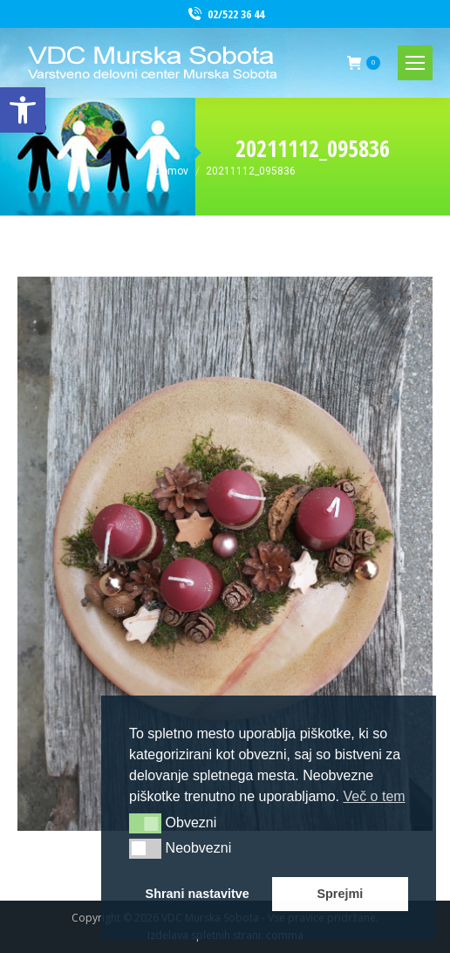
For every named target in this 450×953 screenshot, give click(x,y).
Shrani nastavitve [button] (197, 894)
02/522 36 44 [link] (225, 14)
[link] (22, 110)
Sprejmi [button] (340, 894)
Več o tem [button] (374, 796)
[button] (145, 823)
